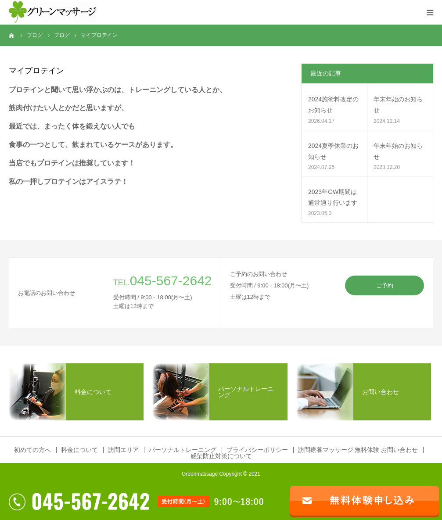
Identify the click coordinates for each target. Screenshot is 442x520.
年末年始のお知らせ (398, 105)
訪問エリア (123, 450)
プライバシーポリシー (257, 450)
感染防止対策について (221, 456)
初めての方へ (32, 450)
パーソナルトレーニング (182, 450)
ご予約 (384, 285)
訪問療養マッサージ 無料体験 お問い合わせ (358, 450)
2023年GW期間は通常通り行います (332, 197)
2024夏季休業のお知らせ (333, 151)
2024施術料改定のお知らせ (333, 105)
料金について (79, 450)
